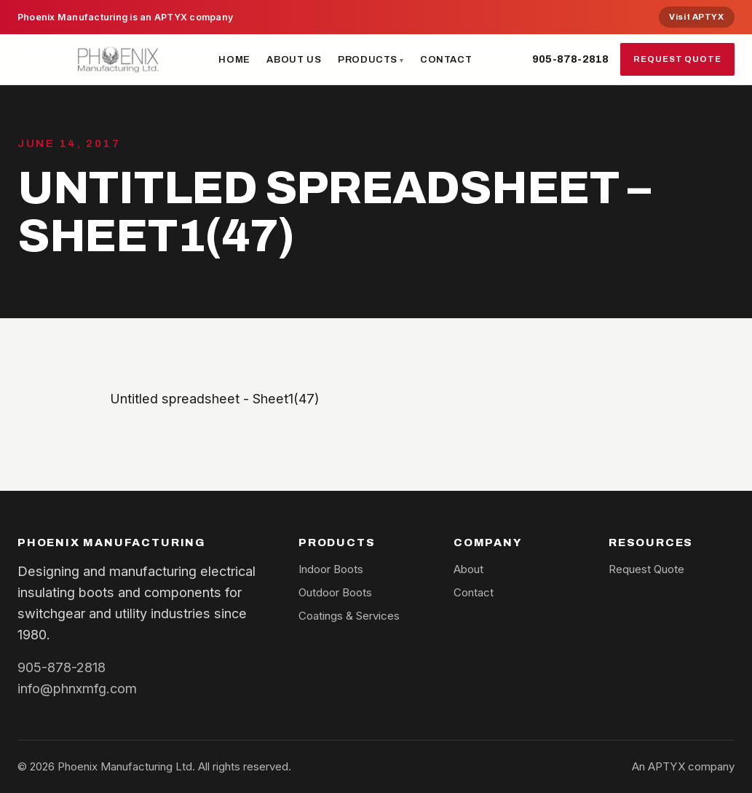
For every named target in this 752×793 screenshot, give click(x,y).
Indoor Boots (330, 569)
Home (234, 59)
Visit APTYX (696, 16)
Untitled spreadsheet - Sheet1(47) (215, 398)
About (468, 569)
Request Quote (677, 59)
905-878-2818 (570, 59)
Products (367, 59)
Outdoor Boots (335, 592)
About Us (293, 59)
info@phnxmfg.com (77, 688)
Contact (446, 59)
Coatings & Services (349, 616)
